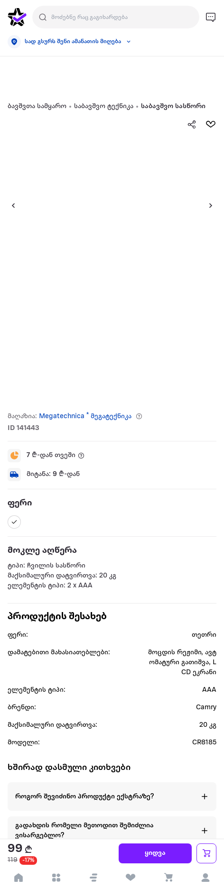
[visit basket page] (168, 877)
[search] (42, 17)
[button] (93, 877)
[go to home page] (17, 17)
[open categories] (56, 877)
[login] (205, 877)
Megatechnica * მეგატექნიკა (85, 416)
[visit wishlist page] (130, 877)
